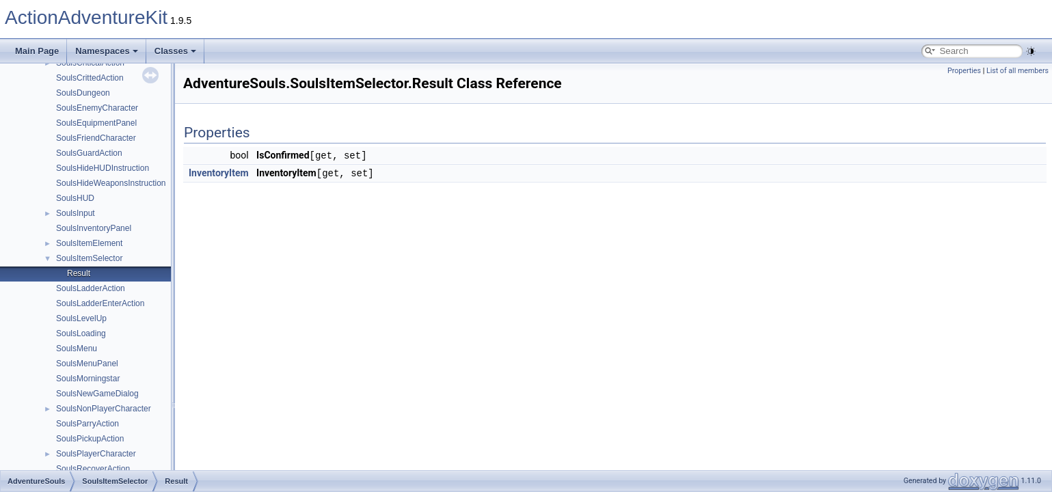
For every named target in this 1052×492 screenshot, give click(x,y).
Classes (175, 51)
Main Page (37, 51)
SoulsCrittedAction (90, 78)
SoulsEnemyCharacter (97, 108)
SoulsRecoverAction (93, 469)
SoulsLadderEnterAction (100, 303)
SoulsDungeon (83, 93)
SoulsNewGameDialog (97, 393)
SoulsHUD (75, 198)
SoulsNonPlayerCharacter (103, 408)
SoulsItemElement (89, 243)
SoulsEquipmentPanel (96, 123)
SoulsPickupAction (90, 438)
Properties (964, 70)
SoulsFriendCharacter (96, 138)
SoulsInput (75, 213)
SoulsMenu (76, 348)
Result (78, 273)
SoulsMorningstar (88, 378)
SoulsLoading (81, 333)
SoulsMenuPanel (87, 363)
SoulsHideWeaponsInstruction (111, 183)
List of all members (1017, 70)
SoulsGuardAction (89, 153)
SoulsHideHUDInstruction (102, 168)
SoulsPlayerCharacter (96, 454)
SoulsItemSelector (89, 258)
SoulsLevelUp (81, 318)
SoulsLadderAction (90, 288)
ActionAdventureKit (86, 17)
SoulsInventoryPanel (93, 228)
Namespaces (106, 51)
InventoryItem (219, 172)
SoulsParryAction (87, 423)
